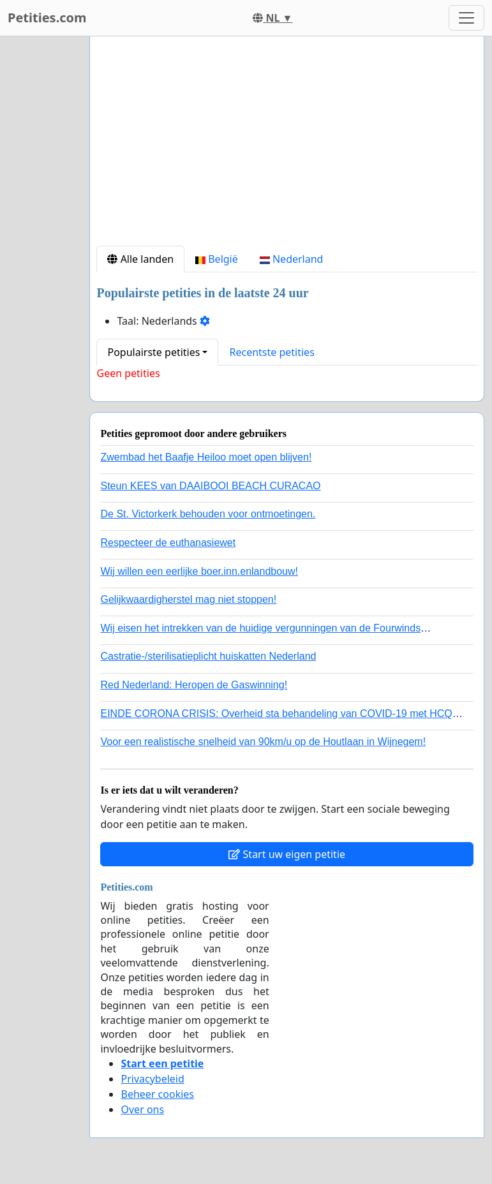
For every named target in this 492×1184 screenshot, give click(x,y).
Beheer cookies (157, 1094)
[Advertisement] (287, 146)
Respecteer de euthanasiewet (167, 542)
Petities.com (47, 17)
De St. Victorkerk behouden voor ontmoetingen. (207, 513)
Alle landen (140, 259)
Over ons (142, 1109)
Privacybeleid (152, 1079)
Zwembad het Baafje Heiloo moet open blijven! (205, 457)
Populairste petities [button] (153, 352)
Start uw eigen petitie (286, 854)
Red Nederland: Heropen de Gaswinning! (193, 684)
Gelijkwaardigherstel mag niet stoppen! (188, 599)
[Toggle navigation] (466, 18)
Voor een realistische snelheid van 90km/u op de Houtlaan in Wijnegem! (263, 741)
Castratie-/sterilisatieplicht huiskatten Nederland (208, 656)
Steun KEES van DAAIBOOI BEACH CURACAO (210, 485)
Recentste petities (271, 352)
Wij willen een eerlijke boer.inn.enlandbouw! (199, 571)
